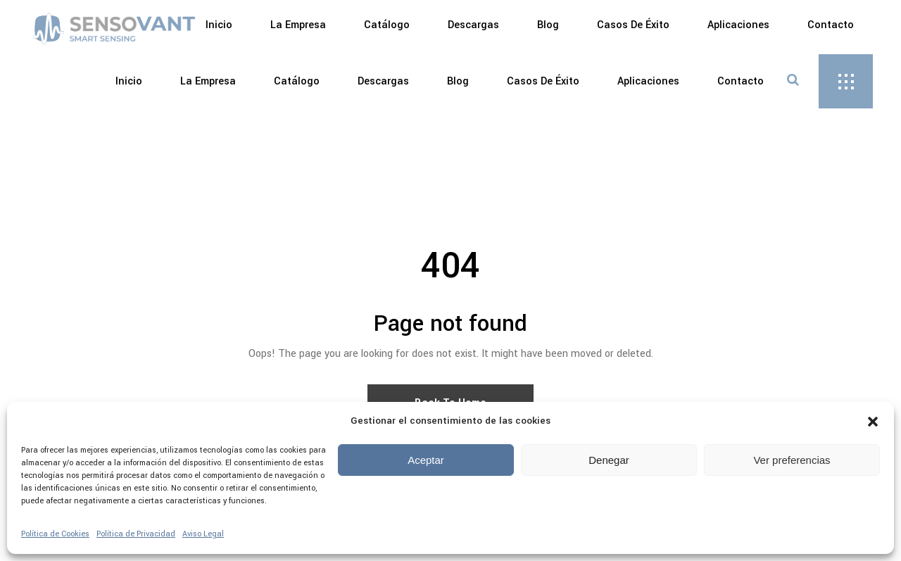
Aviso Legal (203, 534)
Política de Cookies (55, 534)
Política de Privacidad (135, 534)
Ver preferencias (791, 460)
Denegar (608, 460)
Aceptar (426, 460)
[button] (873, 422)
